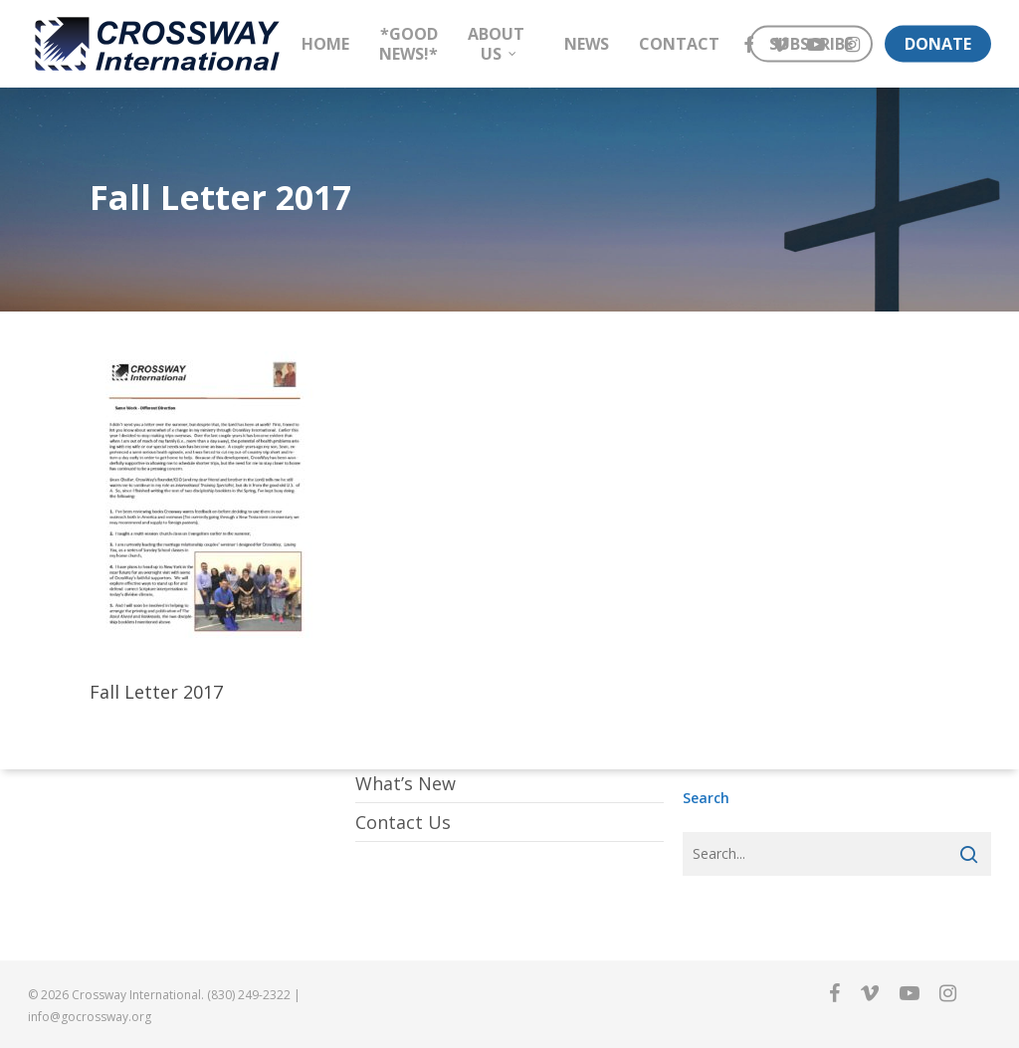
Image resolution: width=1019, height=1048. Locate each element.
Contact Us (403, 822)
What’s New (405, 783)
